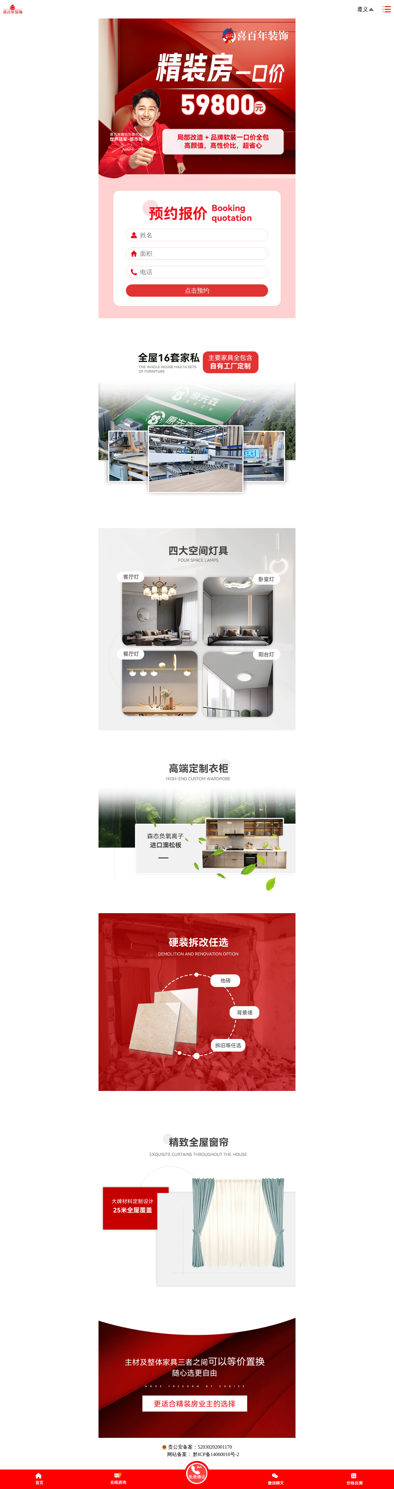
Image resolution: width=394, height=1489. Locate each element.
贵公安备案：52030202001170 (197, 1447)
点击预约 (197, 290)
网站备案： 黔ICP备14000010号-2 (203, 1454)
